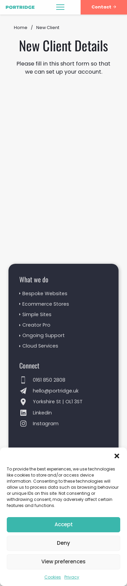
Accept (64, 524)
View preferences (63, 561)
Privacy (71, 577)
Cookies (52, 577)
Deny (63, 542)
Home (20, 27)
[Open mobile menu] (60, 7)
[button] (116, 456)
